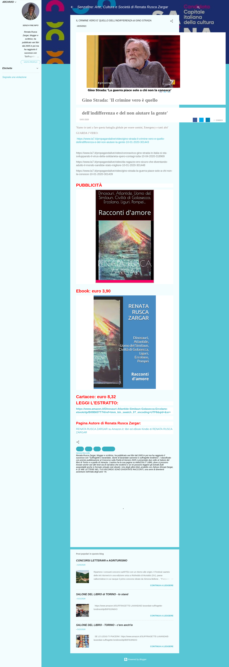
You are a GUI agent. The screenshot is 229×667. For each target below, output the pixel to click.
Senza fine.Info (30, 25)
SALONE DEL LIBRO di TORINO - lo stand (102, 594)
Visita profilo (30, 62)
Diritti (88, 449)
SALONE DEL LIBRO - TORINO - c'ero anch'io (104, 625)
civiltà (80, 449)
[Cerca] (198, 8)
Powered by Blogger (135, 659)
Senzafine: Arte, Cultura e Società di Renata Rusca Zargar (122, 7)
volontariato (108, 449)
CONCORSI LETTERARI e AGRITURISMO (101, 560)
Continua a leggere (161, 585)
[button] (171, 21)
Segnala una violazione (14, 77)
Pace (97, 449)
